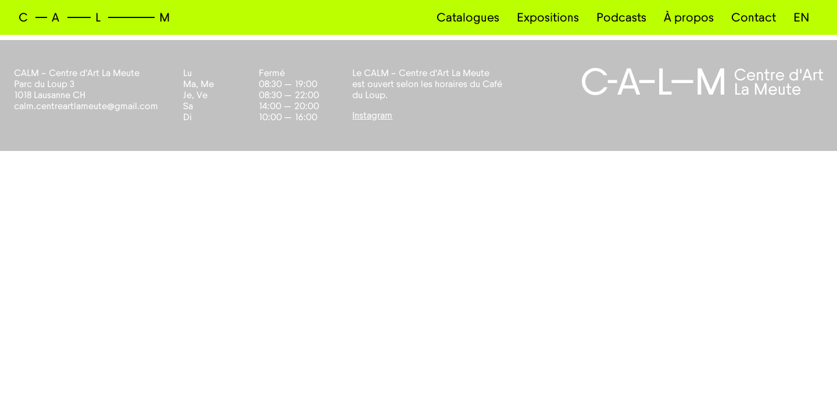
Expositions (548, 18)
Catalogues (468, 18)
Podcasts (621, 18)
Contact (753, 18)
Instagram (372, 115)
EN (801, 18)
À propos (689, 18)
